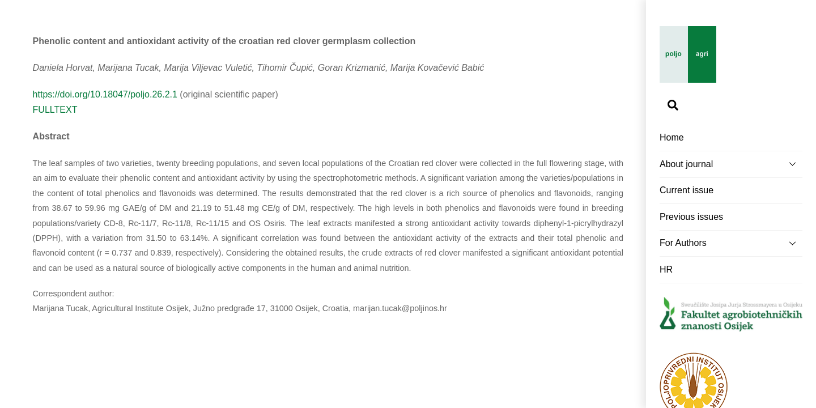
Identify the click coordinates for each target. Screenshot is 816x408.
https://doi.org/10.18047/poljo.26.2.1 (105, 94)
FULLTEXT (55, 109)
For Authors (731, 243)
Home (672, 137)
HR (666, 269)
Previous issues (691, 217)
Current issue (686, 190)
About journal (731, 164)
